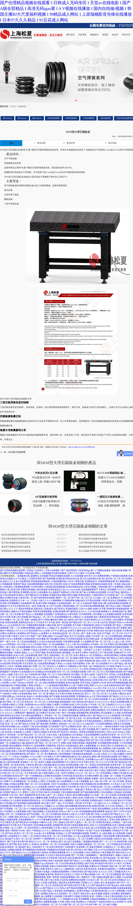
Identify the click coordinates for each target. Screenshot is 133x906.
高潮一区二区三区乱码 (43, 666)
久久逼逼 (35, 740)
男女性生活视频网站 (117, 600)
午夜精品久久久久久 (41, 830)
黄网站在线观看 (22, 798)
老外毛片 (88, 576)
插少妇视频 (97, 893)
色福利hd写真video (107, 902)
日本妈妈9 (51, 781)
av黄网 (30, 685)
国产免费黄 (121, 628)
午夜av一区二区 (56, 751)
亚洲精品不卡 (116, 598)
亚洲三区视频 (25, 658)
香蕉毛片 (49, 869)
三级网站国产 (19, 713)
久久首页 (43, 767)
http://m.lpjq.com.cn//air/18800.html (81, 447)
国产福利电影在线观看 (44, 598)
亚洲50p (35, 844)
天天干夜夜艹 (31, 636)
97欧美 (104, 600)
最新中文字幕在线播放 (21, 611)
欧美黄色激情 (6, 707)
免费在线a (27, 666)
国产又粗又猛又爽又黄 (17, 841)
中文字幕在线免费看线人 (32, 715)
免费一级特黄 (52, 877)
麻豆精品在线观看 (47, 899)
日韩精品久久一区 (111, 847)
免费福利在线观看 (77, 880)
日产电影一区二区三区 (112, 633)
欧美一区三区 (44, 661)
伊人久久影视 (110, 694)
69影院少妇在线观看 (103, 839)
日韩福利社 (14, 737)
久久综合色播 (94, 611)
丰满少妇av (75, 737)
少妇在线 (64, 880)
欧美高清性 (100, 732)
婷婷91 (15, 694)
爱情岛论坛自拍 (12, 715)
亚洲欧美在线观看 (52, 776)
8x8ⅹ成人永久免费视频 (44, 833)
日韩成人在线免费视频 (119, 674)
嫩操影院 (31, 713)
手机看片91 (28, 746)
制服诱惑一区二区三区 (94, 844)
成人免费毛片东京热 (45, 713)
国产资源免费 (49, 578)
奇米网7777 (38, 839)
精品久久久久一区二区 (39, 841)
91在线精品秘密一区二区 (68, 603)
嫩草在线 (81, 631)
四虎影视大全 (120, 746)
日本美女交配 (108, 751)
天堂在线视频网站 (92, 735)
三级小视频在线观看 (100, 877)
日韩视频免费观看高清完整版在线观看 (111, 647)
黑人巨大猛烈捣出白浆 (90, 578)
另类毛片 (61, 746)
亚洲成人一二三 (41, 685)
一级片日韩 (126, 822)
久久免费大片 (61, 666)
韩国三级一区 (115, 866)
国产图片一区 (115, 680)
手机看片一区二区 (52, 715)
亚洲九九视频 (44, 762)
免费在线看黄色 (98, 710)
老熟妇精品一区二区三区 (60, 655)
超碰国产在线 (75, 650)
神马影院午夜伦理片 (104, 863)
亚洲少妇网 (114, 819)
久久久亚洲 (42, 882)
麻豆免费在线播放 (81, 795)
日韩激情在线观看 (70, 715)
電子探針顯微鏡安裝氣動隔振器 (15, 543)
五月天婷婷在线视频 (116, 899)
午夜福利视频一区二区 (72, 606)
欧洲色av (20, 595)
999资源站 (7, 587)
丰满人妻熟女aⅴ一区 (82, 655)
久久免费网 (86, 641)
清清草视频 (83, 866)
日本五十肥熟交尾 (75, 581)
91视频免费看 (11, 819)
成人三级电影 (99, 677)
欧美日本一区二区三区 (35, 702)
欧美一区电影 (114, 584)
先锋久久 (27, 844)
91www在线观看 (39, 787)
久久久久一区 (26, 710)
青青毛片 (48, 669)
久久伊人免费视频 (116, 891)
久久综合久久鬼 (117, 784)
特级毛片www (121, 666)
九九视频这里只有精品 (37, 852)
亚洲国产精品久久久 (12, 792)
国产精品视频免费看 (89, 792)
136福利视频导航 (58, 581)
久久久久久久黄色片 (116, 707)
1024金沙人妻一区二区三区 (99, 880)
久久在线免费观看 (103, 825)
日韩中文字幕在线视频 (84, 874)
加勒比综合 (99, 631)
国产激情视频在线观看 (78, 833)
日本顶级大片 (49, 756)
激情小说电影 (43, 872)
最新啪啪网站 (64, 691)
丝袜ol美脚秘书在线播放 (53, 683)
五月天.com (37, 888)
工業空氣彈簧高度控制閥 (14, 402)
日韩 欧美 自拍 (64, 858)
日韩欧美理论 (77, 872)
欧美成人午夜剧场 (13, 732)
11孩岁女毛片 (102, 674)
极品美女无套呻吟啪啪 (69, 882)
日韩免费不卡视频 (71, 896)
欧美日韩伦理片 (56, 847)
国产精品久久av (19, 852)
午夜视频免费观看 (21, 587)
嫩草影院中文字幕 (8, 825)
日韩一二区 (28, 836)
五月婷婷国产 (54, 726)
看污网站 (50, 694)
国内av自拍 (89, 825)
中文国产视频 (39, 652)
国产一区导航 (77, 855)
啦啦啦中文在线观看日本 (22, 672)
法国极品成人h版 (17, 743)
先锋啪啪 (51, 603)
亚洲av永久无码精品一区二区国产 (64, 893)
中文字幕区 (109, 644)
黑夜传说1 (38, 609)
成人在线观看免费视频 (44, 663)
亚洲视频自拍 (82, 696)
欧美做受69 (110, 882)
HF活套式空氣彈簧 (16, 452)
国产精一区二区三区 (101, 641)
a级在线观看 (41, 589)
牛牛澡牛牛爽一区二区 (94, 904)
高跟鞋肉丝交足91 (26, 622)
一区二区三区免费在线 (50, 814)
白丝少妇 (86, 628)
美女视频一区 (77, 674)
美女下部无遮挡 (25, 825)
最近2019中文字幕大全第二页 (84, 762)
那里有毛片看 (37, 691)
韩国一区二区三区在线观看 (37, 784)
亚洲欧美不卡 (120, 652)
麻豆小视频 (115, 877)
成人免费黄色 (105, 748)
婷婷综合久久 (110, 721)
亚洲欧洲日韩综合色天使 (67, 578)
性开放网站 (118, 620)
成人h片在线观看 (98, 828)
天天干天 (55, 631)
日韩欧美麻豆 (48, 773)
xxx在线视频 (87, 617)
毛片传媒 (76, 625)
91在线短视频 (52, 702)
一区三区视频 (111, 844)
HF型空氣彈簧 (71, 118)
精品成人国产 (111, 811)
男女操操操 (106, 713)
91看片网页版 (13, 592)
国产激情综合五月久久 (76, 611)
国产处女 (9, 833)
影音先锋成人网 (43, 770)
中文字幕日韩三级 (32, 773)
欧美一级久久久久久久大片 (89, 726)
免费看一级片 (98, 778)
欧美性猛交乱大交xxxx (58, 589)
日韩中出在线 (110, 800)
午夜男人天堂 (17, 636)
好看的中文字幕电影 (98, 866)
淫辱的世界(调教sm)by (10, 726)
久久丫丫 (7, 756)
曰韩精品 (118, 792)
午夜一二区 (14, 628)
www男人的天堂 (100, 622)
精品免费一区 (18, 688)
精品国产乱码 (115, 622)
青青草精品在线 (113, 691)
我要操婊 (116, 737)
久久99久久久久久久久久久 (66, 669)
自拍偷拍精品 (72, 746)
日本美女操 (20, 696)
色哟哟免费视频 (28, 628)
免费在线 (95, 852)
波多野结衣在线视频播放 (82, 691)
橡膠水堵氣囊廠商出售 (13, 430)
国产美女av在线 (113, 606)
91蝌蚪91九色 (45, 822)
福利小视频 (111, 904)
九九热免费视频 (40, 721)
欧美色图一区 (62, 718)
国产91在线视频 (64, 625)
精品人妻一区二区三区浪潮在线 (69, 759)
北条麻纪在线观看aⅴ (107, 869)
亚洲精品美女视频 (57, 595)
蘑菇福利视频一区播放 (10, 652)
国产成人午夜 (97, 740)
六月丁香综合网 (105, 652)
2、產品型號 (69, 143)
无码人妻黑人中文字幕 (28, 767)
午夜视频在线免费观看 (81, 754)
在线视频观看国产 (89, 589)
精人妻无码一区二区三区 (113, 578)
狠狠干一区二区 (63, 598)
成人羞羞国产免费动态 (58, 592)
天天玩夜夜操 (112, 710)
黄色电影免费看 (68, 696)
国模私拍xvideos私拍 (61, 830)
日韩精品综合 (99, 666)
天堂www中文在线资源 (103, 850)
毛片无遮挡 (28, 663)
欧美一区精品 (37, 817)
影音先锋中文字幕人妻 (37, 880)
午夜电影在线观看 (119, 576)
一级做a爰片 (79, 789)
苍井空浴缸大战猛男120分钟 (93, 683)
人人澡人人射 (118, 641)
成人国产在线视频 (86, 729)
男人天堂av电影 (121, 669)
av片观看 (56, 748)
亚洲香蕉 (85, 896)
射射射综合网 (84, 806)
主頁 (14, 106)
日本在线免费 (9, 595)
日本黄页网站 (37, 587)
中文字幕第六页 (7, 822)
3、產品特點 (111, 143)
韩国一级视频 (31, 620)
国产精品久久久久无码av (54, 888)
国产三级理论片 (103, 729)
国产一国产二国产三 (60, 740)
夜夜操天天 (126, 819)
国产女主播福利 (69, 726)
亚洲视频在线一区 (21, 781)
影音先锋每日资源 (69, 699)
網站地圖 (84, 563)
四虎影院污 (14, 600)
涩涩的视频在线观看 (42, 825)
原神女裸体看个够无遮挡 (98, 718)
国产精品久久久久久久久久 (96, 702)
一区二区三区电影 (13, 699)
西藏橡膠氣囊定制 (10, 416)
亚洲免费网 (39, 746)
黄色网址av (81, 902)
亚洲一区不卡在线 (15, 729)
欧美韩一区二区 (34, 683)
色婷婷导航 (122, 841)
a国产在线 (89, 863)
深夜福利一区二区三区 (69, 724)
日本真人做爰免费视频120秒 (80, 647)
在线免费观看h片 (26, 819)
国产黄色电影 (42, 724)
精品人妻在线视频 (121, 798)
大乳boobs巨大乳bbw (115, 732)
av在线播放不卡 (14, 836)
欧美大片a (126, 872)
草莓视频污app (37, 863)
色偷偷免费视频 (67, 877)
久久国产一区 (20, 828)
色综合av (22, 683)
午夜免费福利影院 (23, 721)
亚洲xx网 (102, 603)
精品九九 (39, 806)
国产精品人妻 (121, 663)
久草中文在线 (81, 704)
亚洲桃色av (45, 740)
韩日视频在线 (50, 754)
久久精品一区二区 (101, 598)
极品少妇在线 (58, 765)
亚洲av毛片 (103, 680)
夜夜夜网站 (95, 713)
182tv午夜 (20, 644)
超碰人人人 (27, 652)
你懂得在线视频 (28, 589)
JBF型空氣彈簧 (53, 118)
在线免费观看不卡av (61, 762)
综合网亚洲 (10, 748)
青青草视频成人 (85, 688)
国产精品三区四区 (8, 767)
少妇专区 (70, 817)
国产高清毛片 (63, 732)
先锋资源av (54, 677)
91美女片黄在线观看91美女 (115, 896)
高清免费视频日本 (63, 617)
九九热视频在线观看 (111, 614)
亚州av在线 (36, 647)
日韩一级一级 (46, 729)
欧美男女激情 (83, 710)
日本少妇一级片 (16, 795)
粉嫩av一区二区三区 (14, 620)
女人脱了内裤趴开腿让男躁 (81, 685)
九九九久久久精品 (115, 688)
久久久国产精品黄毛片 (96, 885)
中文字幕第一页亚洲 (72, 803)
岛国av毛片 (99, 882)
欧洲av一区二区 (44, 688)
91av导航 (95, 795)
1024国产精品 (45, 891)
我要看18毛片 (85, 715)
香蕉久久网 (16, 751)
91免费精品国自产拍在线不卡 (13, 759)
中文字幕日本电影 (63, 694)
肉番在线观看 (78, 743)
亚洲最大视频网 (83, 778)
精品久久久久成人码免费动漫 (16, 581)
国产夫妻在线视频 (109, 759)
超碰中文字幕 (99, 609)
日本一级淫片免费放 (64, 773)
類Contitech (7, 118)
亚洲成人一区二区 (123, 806)
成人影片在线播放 (72, 841)
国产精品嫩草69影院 (55, 639)
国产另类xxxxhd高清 (100, 814)
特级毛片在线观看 (51, 792)
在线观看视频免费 (106, 581)
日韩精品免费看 (16, 784)
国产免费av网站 (45, 636)
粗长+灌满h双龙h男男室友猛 (107, 617)
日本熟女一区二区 (89, 737)
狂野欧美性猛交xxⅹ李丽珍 (108, 822)
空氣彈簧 (82, 35)
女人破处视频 (105, 833)
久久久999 (110, 806)
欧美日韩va (41, 795)
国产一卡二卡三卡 (107, 841)
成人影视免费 (118, 833)
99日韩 (90, 631)
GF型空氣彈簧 (88, 118)
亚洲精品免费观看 (57, 852)
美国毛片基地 (40, 836)
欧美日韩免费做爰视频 (117, 683)
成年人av (59, 869)
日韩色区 (73, 729)
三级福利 (58, 778)
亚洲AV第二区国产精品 (95, 658)
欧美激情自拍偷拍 (99, 584)
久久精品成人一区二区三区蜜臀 (78, 839)
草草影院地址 (98, 628)
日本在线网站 (106, 792)
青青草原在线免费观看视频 (85, 748)
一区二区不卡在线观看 (70, 677)
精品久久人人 (104, 803)
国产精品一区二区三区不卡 (47, 743)
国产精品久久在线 (26, 724)
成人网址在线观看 (40, 866)
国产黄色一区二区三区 (13, 702)
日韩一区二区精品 (87, 765)
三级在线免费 (108, 836)
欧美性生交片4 (112, 778)
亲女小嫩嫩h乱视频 (39, 798)
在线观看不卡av (106, 663)
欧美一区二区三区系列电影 (59, 836)
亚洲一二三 (87, 677)
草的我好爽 (16, 663)
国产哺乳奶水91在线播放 (37, 595)
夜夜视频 (108, 639)
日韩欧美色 (89, 798)
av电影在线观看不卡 (9, 658)
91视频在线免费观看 (38, 809)
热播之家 (41, 606)
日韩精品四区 (46, 658)
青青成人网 (90, 789)
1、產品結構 (39, 143)
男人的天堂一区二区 (63, 658)
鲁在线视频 (96, 836)
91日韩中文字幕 (49, 647)
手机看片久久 (87, 882)
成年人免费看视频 (87, 746)
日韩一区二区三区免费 (113, 781)
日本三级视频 (41, 893)
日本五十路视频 (14, 666)
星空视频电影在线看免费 (34, 850)
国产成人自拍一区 (77, 718)
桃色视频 (63, 650)
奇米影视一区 (13, 735)
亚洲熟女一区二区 (29, 762)
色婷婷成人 (30, 688)
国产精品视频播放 (31, 751)
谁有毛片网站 (81, 652)
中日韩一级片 (24, 830)
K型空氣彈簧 (105, 118)
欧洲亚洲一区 (11, 847)
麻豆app (63, 631)
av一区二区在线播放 (101, 773)
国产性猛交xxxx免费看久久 (39, 633)
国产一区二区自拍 (122, 650)
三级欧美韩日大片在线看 (103, 595)
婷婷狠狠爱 (65, 702)
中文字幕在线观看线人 (92, 721)
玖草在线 (51, 732)
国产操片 (79, 620)
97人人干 (13, 609)
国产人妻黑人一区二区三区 (82, 822)
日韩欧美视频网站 (98, 899)
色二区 (36, 658)
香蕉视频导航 (82, 713)
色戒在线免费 (11, 622)
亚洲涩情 (58, 584)
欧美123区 (11, 740)
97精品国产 (126, 606)
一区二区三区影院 (108, 795)
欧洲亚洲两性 (103, 784)
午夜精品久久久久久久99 (16, 631)
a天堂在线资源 (51, 811)
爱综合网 (27, 699)
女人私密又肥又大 (105, 746)
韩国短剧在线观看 (11, 770)
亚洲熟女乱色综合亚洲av (60, 798)
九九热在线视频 (55, 809)
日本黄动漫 (67, 776)
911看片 (118, 863)
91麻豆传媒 (51, 625)
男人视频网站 (54, 721)
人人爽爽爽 (25, 650)
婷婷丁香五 (43, 655)
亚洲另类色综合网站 (38, 861)
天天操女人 (23, 578)
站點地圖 (93, 563)
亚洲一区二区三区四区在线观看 (93, 699)
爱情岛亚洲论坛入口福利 (72, 661)
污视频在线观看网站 (60, 872)
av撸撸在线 (69, 869)
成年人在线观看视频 (20, 647)
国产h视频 (127, 672)
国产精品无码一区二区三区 (33, 735)
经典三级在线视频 (35, 811)
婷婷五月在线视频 (122, 724)
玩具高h (115, 809)
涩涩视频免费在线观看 (108, 743)
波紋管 (115, 35)
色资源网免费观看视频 (35, 877)
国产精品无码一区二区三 (80, 622)
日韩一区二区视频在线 (15, 814)
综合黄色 (19, 661)
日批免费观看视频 (35, 584)
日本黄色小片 (124, 770)
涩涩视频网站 (13, 603)
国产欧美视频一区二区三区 (21, 806)
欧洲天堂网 (41, 603)
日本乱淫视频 (90, 587)
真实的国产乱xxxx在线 (39, 631)
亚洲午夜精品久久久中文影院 (98, 620)
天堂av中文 (18, 674)
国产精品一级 (85, 666)
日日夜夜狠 (115, 718)
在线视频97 (49, 614)
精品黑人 (104, 819)
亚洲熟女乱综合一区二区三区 (52, 680)
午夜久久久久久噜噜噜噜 (49, 600)
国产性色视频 (33, 814)
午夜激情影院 (88, 625)
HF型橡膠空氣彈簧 (46, 496)
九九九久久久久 (45, 778)
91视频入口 (49, 806)
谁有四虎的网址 (111, 655)
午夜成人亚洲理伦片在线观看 (44, 650)
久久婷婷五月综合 (60, 737)
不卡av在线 (69, 809)
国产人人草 (72, 811)
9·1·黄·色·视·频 (27, 737)
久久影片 (97, 650)
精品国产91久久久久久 (71, 628)
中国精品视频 (19, 685)
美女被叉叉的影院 (113, 631)
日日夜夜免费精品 (104, 724)
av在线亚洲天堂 (114, 677)
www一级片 (8, 798)
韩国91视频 (72, 595)
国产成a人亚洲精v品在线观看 (92, 592)
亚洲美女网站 (48, 718)
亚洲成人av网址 (38, 781)
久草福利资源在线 (99, 891)
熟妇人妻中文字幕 (115, 828)
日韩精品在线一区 (98, 787)
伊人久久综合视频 (74, 852)
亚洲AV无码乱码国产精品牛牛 (63, 866)
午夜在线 (56, 661)
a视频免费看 (91, 743)
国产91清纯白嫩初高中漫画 (50, 620)
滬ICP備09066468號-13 (69, 563)
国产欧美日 (59, 609)
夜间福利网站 (120, 639)
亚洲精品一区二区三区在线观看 (54, 844)
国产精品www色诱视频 (32, 614)
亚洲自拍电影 (65, 707)
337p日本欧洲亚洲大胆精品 (71, 863)
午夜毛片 (103, 589)
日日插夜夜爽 (85, 614)
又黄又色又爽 (81, 869)
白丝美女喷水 (104, 737)
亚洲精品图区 (72, 609)
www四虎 (67, 663)
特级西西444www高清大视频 (38, 704)
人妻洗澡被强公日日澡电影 (70, 735)
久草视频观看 (6, 584)
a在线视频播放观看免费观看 (92, 811)
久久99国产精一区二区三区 (71, 904)
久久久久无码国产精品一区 (38, 644)
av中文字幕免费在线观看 (46, 819)
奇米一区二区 (39, 694)
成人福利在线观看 (11, 762)
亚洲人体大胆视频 (19, 617)
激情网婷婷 (49, 839)
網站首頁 (70, 35)
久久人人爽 (70, 644)
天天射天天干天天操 (45, 622)
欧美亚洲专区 (66, 789)
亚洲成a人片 (61, 833)
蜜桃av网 (96, 756)
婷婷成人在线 (68, 814)
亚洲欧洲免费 (59, 611)
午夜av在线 (51, 735)
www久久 (99, 685)
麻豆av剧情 (89, 674)
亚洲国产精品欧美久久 (114, 740)
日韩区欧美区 (35, 578)
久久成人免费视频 (80, 781)
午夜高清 (93, 652)
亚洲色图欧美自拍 (10, 776)
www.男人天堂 (100, 688)
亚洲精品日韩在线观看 (45, 672)
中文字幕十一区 (89, 803)
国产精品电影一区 (111, 858)
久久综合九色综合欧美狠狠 (49, 641)
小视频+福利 (13, 817)
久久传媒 (116, 713)
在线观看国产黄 (28, 603)
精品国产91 (20, 680)
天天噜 (61, 902)
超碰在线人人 (42, 628)
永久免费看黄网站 (101, 576)
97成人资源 (53, 880)
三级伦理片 (16, 789)
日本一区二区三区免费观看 (108, 874)
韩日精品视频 (121, 644)
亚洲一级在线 (62, 622)
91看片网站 (67, 721)
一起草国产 (87, 650)
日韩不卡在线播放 (59, 784)
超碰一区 (99, 639)
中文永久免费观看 (13, 639)
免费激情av (73, 666)
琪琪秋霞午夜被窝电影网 (118, 609)
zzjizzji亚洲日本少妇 (16, 625)
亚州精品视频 (72, 765)
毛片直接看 (20, 677)
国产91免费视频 (115, 587)
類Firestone (22, 118)
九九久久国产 (36, 756)
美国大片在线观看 (103, 625)
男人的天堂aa (77, 850)
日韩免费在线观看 (71, 641)
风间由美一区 (51, 863)
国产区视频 (54, 696)
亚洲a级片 (48, 609)
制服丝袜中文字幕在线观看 (87, 600)
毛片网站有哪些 (91, 776)
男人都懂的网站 (123, 581)
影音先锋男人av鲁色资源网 (40, 828)
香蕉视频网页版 (32, 729)
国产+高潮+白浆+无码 (91, 633)
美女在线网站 (83, 644)
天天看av (58, 828)
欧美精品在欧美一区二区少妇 (66, 633)
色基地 (129, 765)
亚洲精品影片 (91, 581)
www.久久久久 (36, 669)
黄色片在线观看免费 (119, 702)
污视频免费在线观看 (35, 625)
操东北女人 (25, 817)
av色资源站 (57, 891)
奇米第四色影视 (53, 652)
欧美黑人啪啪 (84, 636)
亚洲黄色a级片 (96, 800)
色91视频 (88, 850)
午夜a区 (68, 795)
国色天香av (86, 893)
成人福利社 (69, 620)
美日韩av (4, 609)
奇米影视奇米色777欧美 (86, 809)
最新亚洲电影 (96, 847)
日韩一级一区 (92, 663)
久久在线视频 (77, 576)
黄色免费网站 (15, 746)
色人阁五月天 (83, 787)
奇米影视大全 (96, 858)
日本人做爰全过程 (61, 822)
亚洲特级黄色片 (28, 770)
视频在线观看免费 (29, 778)
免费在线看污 (32, 748)
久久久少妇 (126, 861)
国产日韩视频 (6, 809)
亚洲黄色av (98, 655)
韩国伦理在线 (98, 806)
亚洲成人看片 (57, 841)
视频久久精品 (122, 855)
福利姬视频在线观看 (107, 888)
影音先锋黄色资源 (112, 685)
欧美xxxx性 (18, 655)
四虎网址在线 (67, 704)
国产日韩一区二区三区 (81, 598)
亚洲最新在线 (23, 576)
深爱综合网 (111, 770)
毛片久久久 (17, 855)
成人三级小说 (96, 781)
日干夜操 (110, 666)
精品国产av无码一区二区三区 (18, 839)
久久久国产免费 (82, 814)
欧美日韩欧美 (64, 674)
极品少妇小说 (93, 819)
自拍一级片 (66, 748)
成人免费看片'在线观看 (51, 896)
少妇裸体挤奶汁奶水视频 (34, 639)
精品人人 (20, 748)
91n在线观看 (71, 688)
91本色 (87, 852)
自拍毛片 (118, 839)
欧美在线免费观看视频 (94, 606)
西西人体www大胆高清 (37, 677)
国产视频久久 (124, 756)
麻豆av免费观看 (69, 710)
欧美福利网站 (25, 694)
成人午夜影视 (31, 674)
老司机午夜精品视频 (73, 825)
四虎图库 (44, 751)
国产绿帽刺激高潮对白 (67, 756)
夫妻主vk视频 (76, 844)
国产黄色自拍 (90, 888)
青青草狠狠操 (80, 767)
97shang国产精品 (61, 636)
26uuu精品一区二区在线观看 (41, 759)
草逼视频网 (105, 830)
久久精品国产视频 (88, 603)
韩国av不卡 (54, 628)
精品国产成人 (24, 847)
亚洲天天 (72, 631)
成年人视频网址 (66, 800)
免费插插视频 (78, 707)
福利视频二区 (68, 652)
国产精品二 (118, 625)
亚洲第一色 (8, 828)
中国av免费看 (69, 778)
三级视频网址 (91, 855)
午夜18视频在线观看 (70, 792)
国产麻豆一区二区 (35, 754)
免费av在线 (66, 743)
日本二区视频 (114, 872)
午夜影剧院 (107, 669)
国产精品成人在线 (115, 885)
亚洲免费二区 (82, 847)
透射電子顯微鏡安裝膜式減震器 (15, 547)
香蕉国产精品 (19, 584)
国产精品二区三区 (31, 789)
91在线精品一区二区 (48, 904)
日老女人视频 (6, 674)
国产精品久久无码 (115, 658)
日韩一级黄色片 (82, 877)
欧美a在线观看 (72, 683)
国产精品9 (49, 817)
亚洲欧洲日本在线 (80, 858)
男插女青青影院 (25, 609)
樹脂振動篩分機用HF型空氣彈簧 (16, 551)
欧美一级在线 (50, 691)
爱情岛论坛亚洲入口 (64, 874)
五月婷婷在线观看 (74, 639)
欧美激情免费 (103, 765)
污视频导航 (50, 746)
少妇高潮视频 (64, 754)
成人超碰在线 (84, 756)
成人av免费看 (114, 787)
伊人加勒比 (26, 787)
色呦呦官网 (30, 795)
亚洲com (62, 811)
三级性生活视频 (39, 732)
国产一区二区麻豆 (55, 795)
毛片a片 (73, 636)
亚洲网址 (53, 724)
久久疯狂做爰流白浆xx (62, 770)
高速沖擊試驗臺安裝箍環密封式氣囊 (18, 539)
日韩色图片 (70, 847)
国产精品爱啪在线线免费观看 (26, 803)
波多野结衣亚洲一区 (110, 735)
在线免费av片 (45, 748)
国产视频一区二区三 (47, 674)
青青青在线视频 (86, 732)
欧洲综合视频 (42, 696)
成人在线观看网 (64, 781)
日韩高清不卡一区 (40, 847)
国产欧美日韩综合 (43, 737)
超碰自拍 (30, 743)
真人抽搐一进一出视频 (110, 776)
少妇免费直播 (31, 655)
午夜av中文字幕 (53, 699)
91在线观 (77, 721)
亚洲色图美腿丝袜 (17, 754)
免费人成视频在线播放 (96, 861)
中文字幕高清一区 (79, 830)
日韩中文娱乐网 (72, 751)
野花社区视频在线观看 (59, 576)
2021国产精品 (113, 592)
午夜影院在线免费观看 (54, 587)
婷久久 (16, 778)
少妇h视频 (97, 614)
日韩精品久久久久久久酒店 (118, 704)
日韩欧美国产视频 (75, 680)
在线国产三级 (27, 726)
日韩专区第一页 (25, 598)
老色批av (74, 732)
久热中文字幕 (36, 792)
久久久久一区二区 (83, 773)
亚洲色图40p (60, 614)
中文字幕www (38, 699)
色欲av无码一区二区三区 (107, 661)
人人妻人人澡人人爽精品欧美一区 (42, 707)
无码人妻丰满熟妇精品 (109, 767)
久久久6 (120, 589)
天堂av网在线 (77, 702)
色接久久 (31, 696)
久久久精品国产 (87, 724)
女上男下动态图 (53, 606)
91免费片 (56, 704)
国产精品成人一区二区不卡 (41, 617)
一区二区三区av (20, 809)
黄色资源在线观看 (109, 756)
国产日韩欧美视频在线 (90, 751)
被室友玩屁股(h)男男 (80, 740)
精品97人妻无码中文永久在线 (76, 828)
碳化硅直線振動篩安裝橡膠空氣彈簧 (18, 535)
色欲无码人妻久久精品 (94, 770)
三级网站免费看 (124, 869)
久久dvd (59, 839)
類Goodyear (36, 118)
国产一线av (57, 803)
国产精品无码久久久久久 (95, 872)
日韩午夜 (74, 592)
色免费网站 (93, 767)
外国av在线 (70, 902)
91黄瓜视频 (106, 852)
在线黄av (62, 647)
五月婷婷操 (73, 784)
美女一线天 (31, 606)
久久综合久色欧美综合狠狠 (57, 855)
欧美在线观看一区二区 (96, 707)
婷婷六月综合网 (68, 787)
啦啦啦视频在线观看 (49, 789)
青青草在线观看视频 (42, 611)
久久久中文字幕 (106, 762)
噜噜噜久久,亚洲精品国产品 (114, 611)
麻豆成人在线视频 (43, 765)
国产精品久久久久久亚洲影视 (106, 715)
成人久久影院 (103, 789)
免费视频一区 (55, 710)
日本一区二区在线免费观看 (23, 641)
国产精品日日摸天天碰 (19, 691)
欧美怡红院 (78, 694)
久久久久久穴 (81, 817)
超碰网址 (35, 576)
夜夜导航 (49, 874)
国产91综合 (94, 830)
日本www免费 (85, 609)
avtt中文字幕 (32, 680)
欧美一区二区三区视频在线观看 (71, 672)
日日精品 (60, 806)
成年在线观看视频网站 (13, 718)
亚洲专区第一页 (117, 765)
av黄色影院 (120, 751)
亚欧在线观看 (118, 748)
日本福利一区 (96, 644)
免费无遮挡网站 (122, 836)
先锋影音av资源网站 (16, 633)
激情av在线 (77, 798)
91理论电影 (72, 614)
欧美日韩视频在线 (87, 784)
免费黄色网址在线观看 (34, 855)
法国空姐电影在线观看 (117, 603)
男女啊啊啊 (84, 899)
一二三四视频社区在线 (67, 899)
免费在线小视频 (40, 710)
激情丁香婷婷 (11, 830)
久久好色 (84, 669)
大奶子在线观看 (81, 800)
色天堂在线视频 (61, 729)
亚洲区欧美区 (84, 595)
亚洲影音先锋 (11, 598)
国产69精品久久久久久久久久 (72, 819)
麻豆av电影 (78, 770)
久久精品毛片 (19, 707)
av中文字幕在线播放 (98, 696)
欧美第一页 (60, 817)
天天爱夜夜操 (31, 661)
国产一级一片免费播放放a (31, 776)
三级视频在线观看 (90, 841)
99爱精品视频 (126, 655)
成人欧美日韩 (13, 589)
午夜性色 (30, 765)
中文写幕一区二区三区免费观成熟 (106, 636)
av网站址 (76, 617)
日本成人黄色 (58, 688)
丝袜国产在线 (54, 787)
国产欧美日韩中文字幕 (74, 885)
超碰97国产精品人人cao (74, 861)
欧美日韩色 (19, 765)
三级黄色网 (102, 587)
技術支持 (126, 35)
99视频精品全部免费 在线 (58, 850)
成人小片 (7, 855)
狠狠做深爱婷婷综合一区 (33, 800)
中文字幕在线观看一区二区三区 (37, 885)
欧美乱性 (92, 869)
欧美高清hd (78, 776)
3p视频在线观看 (14, 850)
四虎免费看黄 (51, 800)
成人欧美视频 (95, 817)
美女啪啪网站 (58, 644)
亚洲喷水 (94, 833)
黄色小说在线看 (55, 861)
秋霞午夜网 (124, 809)
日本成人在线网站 (20, 756)
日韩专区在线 (114, 861)
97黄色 (59, 663)
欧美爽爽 (112, 589)
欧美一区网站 (96, 896)
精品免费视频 (71, 806)
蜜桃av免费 (78, 658)
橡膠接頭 (94, 35)
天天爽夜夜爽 (68, 600)
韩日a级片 (46, 803)
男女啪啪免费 (13, 787)
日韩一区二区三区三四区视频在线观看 (104, 672)
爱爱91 (26, 792)
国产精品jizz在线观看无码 (114, 817)
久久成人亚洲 (115, 699)
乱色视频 (44, 576)
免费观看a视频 (50, 902)
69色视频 (71, 713)
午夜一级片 (61, 713)
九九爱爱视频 (19, 811)
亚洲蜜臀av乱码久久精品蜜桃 (34, 592)
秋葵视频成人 (70, 891)
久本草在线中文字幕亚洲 (45, 858)
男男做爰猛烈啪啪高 (40, 581)
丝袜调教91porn (92, 759)
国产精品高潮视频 (75, 888)
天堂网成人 (108, 650)
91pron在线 (75, 589)
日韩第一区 (8, 765)
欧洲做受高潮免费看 (58, 685)
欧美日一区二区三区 (23, 833)
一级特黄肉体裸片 (106, 855)
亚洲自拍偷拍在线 (74, 587)
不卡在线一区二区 (96, 704)
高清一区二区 (11, 724)
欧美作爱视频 (41, 726)
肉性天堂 (48, 584)
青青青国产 (116, 729)
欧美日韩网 (89, 639)
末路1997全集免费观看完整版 (76, 584)
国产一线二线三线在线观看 (61, 767)
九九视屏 (27, 732)
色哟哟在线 (90, 661)
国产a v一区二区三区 (94, 694)
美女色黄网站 (78, 663)
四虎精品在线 (95, 669)
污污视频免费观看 (103, 798)
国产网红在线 (15, 844)
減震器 (105, 35)
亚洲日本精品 (83, 891)
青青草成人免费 (37, 869)
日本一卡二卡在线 (29, 600)
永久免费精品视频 (33, 718)
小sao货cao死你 (100, 754)
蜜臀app (10, 696)
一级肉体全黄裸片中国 (113, 726)
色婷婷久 (7, 694)
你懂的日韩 (110, 628)
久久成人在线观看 (81, 836)
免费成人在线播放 (111, 893)
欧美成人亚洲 (91, 680)
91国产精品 (100, 691)
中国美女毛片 (23, 740)
